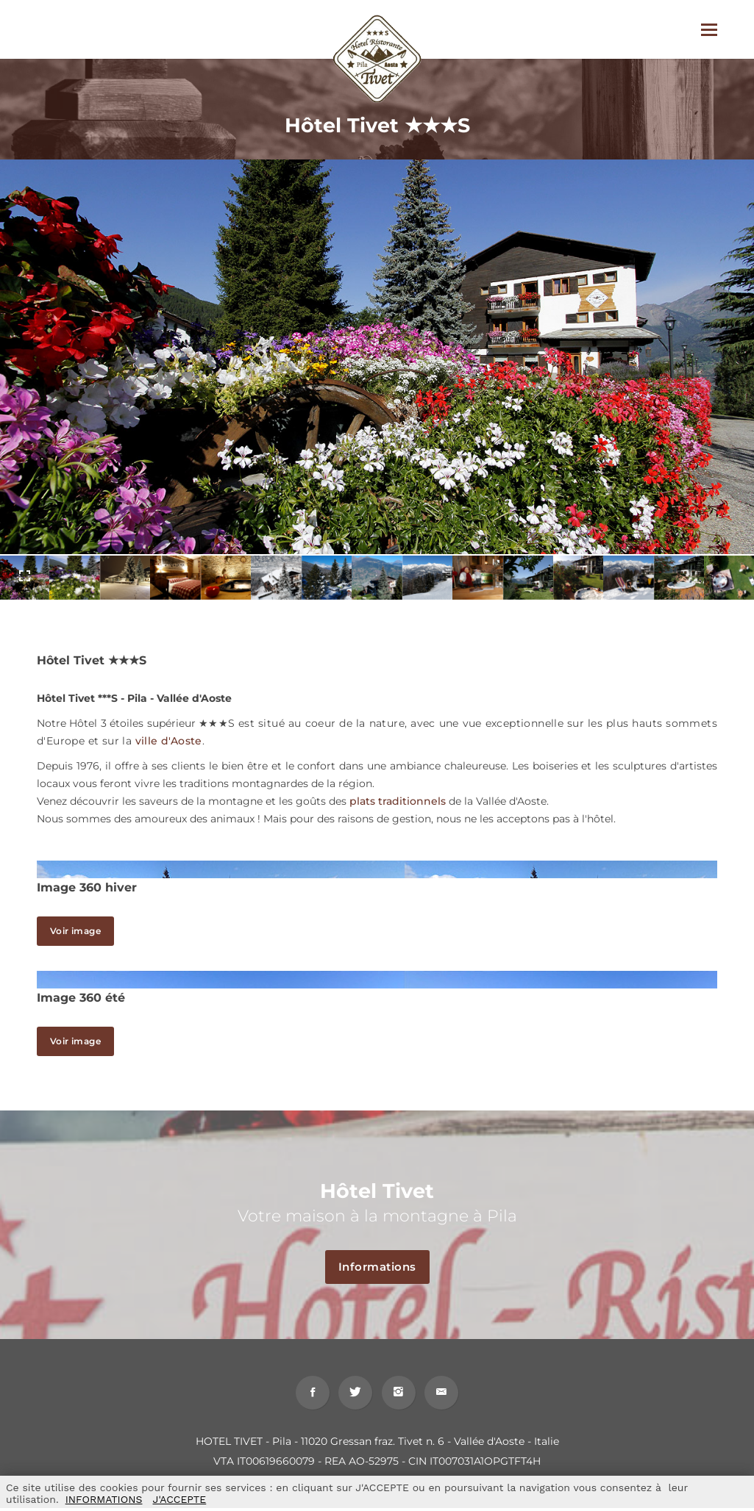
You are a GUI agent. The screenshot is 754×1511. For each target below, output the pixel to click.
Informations (384, 1267)
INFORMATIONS (104, 1499)
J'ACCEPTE (179, 1499)
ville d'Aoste (168, 740)
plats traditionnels (397, 801)
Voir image (75, 930)
